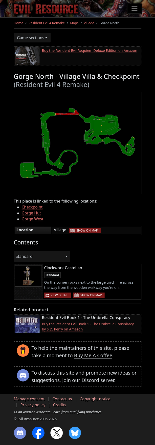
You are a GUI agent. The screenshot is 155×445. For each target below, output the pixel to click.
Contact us (62, 399)
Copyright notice (95, 399)
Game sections (30, 37)
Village (89, 23)
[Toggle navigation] (134, 9)
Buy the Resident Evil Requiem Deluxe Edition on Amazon (89, 50)
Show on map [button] (87, 230)
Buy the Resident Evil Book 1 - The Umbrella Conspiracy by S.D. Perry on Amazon (88, 327)
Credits (59, 405)
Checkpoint (32, 207)
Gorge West (33, 219)
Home (18, 23)
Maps (74, 23)
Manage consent (29, 399)
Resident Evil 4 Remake (46, 23)
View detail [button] (59, 295)
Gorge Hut (31, 213)
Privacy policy (33, 405)
